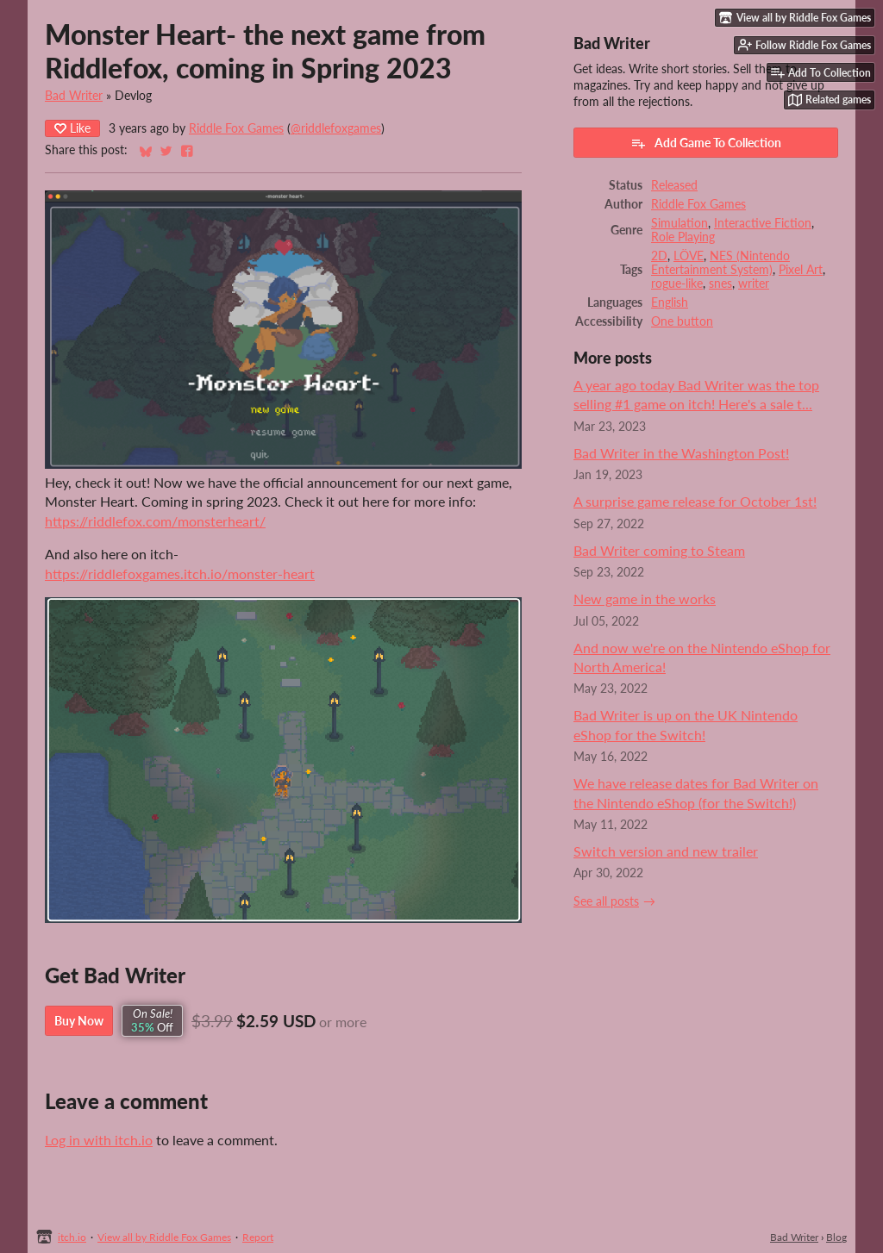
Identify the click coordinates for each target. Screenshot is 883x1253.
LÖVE (688, 256)
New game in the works (644, 598)
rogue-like (677, 283)
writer (753, 283)
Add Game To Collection (705, 143)
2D (659, 256)
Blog (836, 1237)
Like (72, 128)
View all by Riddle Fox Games (164, 1237)
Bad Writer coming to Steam (659, 550)
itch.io (72, 1237)
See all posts (606, 901)
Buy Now (78, 1020)
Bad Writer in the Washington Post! (681, 453)
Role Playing (683, 237)
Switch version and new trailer (665, 851)
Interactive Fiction (762, 223)
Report (257, 1237)
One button (682, 321)
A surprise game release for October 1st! (695, 501)
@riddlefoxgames (336, 128)
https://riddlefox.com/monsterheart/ (155, 521)
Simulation (679, 223)
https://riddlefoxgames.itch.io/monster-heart (180, 573)
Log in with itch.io (99, 1139)
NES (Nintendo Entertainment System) (720, 263)
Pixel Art (801, 270)
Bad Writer (74, 96)
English (669, 302)
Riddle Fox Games (236, 128)
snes (720, 283)
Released (674, 185)
